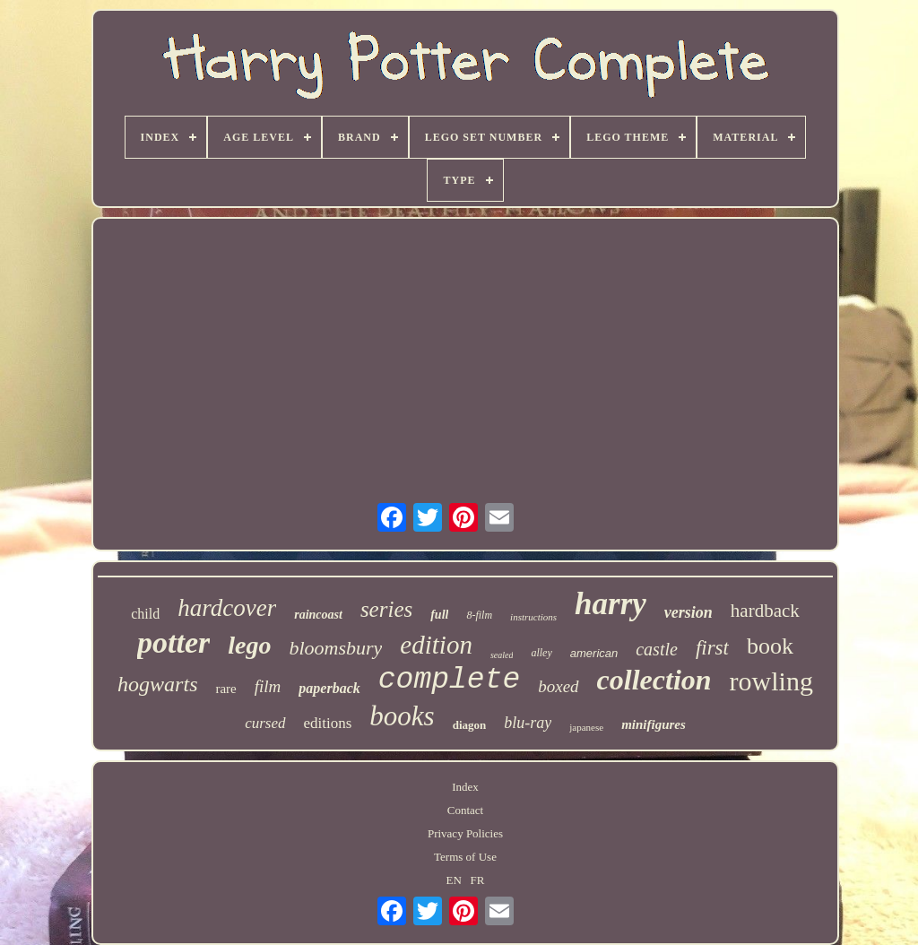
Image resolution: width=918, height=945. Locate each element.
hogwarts (157, 684)
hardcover (227, 607)
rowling (771, 681)
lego (249, 645)
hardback (765, 610)
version (688, 612)
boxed (558, 686)
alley (541, 652)
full (439, 614)
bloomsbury (335, 648)
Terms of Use (465, 856)
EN (454, 880)
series (386, 609)
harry (610, 603)
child (145, 613)
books (401, 716)
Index (465, 786)
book (770, 646)
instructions (533, 616)
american (594, 653)
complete (449, 680)
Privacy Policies (465, 833)
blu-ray (527, 723)
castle (657, 649)
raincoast (318, 614)
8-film (479, 615)
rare (225, 688)
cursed (265, 723)
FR (478, 880)
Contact (465, 810)
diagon (470, 725)
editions (328, 723)
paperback (329, 688)
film (268, 686)
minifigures (653, 724)
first (712, 648)
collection (654, 679)
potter (173, 642)
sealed (502, 655)
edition (436, 644)
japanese (586, 727)
